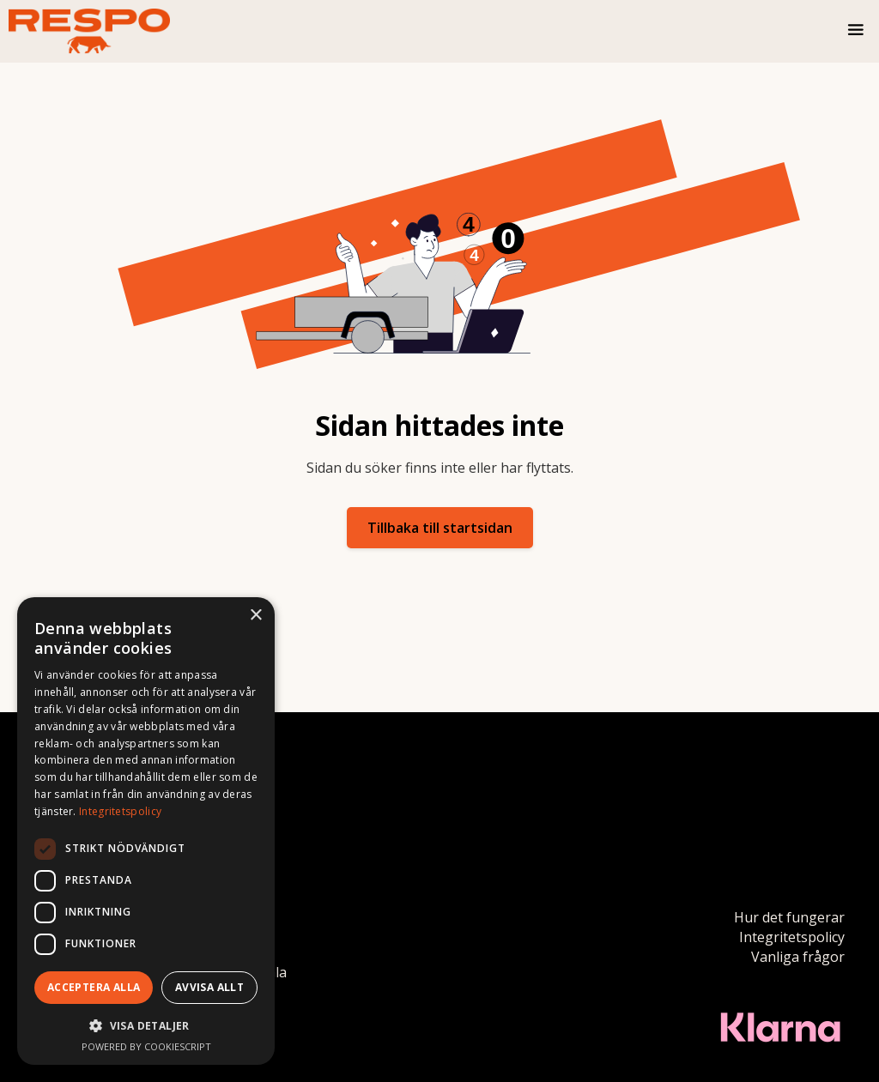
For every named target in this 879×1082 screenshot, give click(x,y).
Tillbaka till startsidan (439, 527)
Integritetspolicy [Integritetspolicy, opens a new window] (120, 811)
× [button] (255, 615)
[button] (856, 31)
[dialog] (146, 831)
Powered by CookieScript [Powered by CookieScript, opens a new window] (146, 1046)
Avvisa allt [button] (209, 987)
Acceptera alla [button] (94, 987)
